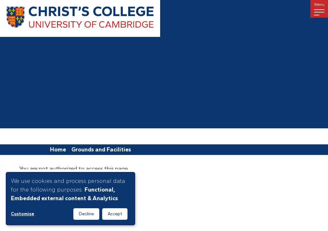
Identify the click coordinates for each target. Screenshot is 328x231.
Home (58, 149)
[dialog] (70, 199)
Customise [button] (22, 214)
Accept (115, 214)
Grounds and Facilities (101, 149)
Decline (86, 214)
